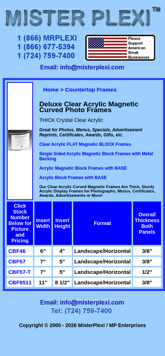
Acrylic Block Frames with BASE (73, 177)
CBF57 (17, 261)
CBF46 (17, 251)
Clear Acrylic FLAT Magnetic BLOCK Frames (85, 144)
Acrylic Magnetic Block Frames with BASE (83, 168)
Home (51, 89)
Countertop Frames (91, 89)
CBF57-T (19, 272)
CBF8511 (20, 282)
